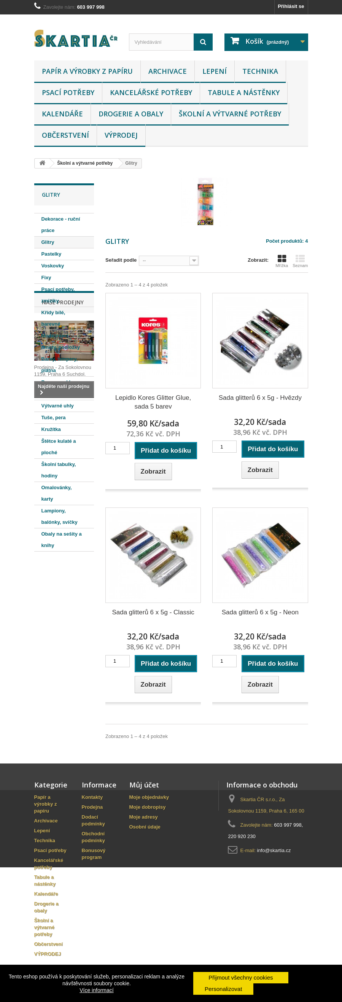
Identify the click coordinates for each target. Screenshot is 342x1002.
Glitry (47, 242)
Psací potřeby (68, 92)
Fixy (46, 277)
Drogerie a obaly (131, 113)
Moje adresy (143, 817)
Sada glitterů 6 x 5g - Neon (260, 612)
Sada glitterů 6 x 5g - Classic (153, 612)
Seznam (300, 261)
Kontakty (92, 797)
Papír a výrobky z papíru (87, 71)
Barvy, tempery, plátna (59, 364)
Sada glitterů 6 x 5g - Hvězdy (260, 397)
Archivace (167, 71)
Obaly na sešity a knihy (61, 539)
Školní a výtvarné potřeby (230, 113)
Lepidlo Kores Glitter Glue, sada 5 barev (153, 402)
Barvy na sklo (57, 382)
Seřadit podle (121, 260)
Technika (260, 71)
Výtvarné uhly (57, 406)
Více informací (96, 990)
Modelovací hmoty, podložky (60, 341)
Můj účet (144, 784)
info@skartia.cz (274, 850)
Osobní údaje (145, 827)
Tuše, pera (53, 417)
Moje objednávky (149, 797)
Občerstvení (65, 135)
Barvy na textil (58, 394)
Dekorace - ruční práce (60, 224)
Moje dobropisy (147, 807)
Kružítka (51, 429)
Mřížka (281, 261)
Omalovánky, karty (56, 493)
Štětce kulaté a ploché (58, 446)
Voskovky (52, 266)
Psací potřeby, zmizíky (58, 295)
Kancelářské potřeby (151, 92)
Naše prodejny (63, 574)
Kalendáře (62, 113)
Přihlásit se (291, 6)
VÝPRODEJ (121, 135)
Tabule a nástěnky (244, 92)
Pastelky (51, 254)
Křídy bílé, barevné (53, 318)
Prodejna (92, 807)
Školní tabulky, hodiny (58, 470)
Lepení (214, 71)
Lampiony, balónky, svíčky (59, 516)
